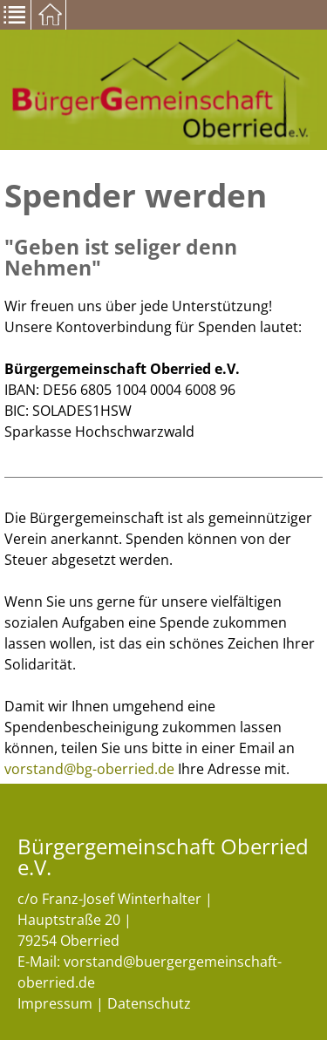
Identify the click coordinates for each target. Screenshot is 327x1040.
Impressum (54, 1003)
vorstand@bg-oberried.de (89, 768)
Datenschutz (149, 1003)
